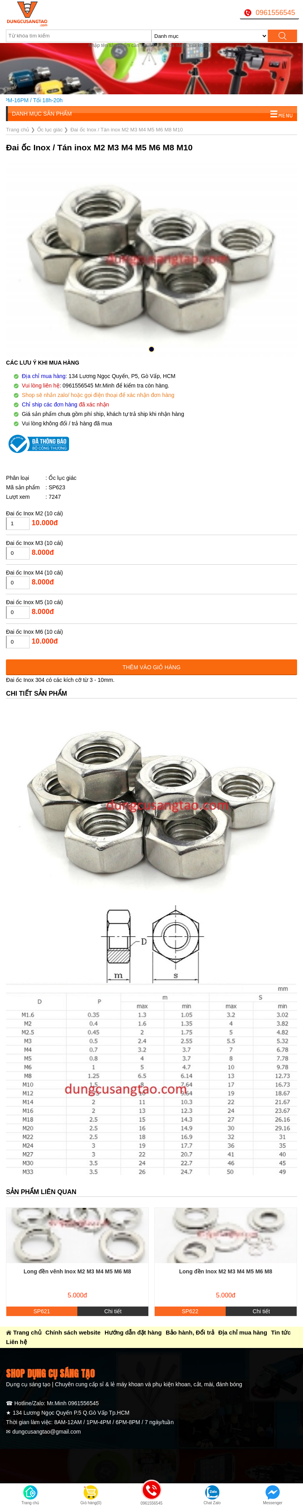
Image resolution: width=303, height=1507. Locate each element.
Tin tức (281, 1332)
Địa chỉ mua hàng (242, 1332)
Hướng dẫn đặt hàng (133, 1332)
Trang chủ (27, 1332)
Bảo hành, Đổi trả (190, 1332)
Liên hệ (16, 1342)
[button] (151, 349)
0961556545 (275, 13)
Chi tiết (113, 1311)
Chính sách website (73, 1332)
